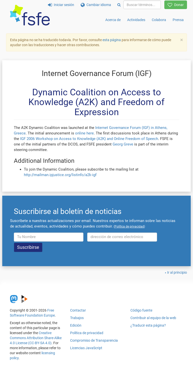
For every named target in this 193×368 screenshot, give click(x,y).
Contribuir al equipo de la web (153, 318)
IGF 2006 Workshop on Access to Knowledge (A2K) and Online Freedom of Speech (89, 138)
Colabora (159, 20)
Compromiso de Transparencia (94, 340)
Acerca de (113, 20)
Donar (176, 5)
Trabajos (77, 318)
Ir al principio (177, 272)
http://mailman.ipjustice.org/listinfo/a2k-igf (60, 175)
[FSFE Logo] (30, 15)
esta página (112, 40)
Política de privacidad (86, 333)
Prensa (178, 20)
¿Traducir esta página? (148, 325)
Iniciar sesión (61, 5)
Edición (75, 325)
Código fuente (141, 310)
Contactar (78, 310)
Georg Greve (123, 144)
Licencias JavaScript (86, 348)
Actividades (136, 20)
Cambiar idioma (96, 5)
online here (84, 133)
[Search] (119, 5)
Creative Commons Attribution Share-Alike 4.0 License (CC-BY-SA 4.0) (36, 338)
